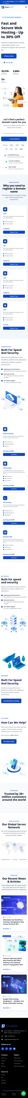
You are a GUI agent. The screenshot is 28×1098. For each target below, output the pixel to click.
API (2, 1077)
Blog (2, 1063)
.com (11, 145)
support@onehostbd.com (11, 1039)
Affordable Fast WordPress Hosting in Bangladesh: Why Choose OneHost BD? (13, 922)
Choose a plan (9, 56)
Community (17, 1063)
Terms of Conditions (3, 1094)
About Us (3, 1058)
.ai (16, 149)
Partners (3, 1080)
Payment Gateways (19, 1066)
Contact (3, 1066)
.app (21, 149)
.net (17, 145)
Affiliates (3, 1083)
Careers (3, 1061)
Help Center (17, 1058)
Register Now (14, 232)
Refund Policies (14, 1094)
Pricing (3, 1075)
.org (23, 145)
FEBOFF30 (22, 1)
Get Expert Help (9, 741)
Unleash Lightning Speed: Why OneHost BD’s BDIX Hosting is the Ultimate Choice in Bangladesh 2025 (13, 961)
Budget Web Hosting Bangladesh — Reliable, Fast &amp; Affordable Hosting (13, 1001)
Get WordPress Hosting (11, 701)
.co (11, 149)
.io (6, 149)
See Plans (14, 454)
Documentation (18, 1061)
